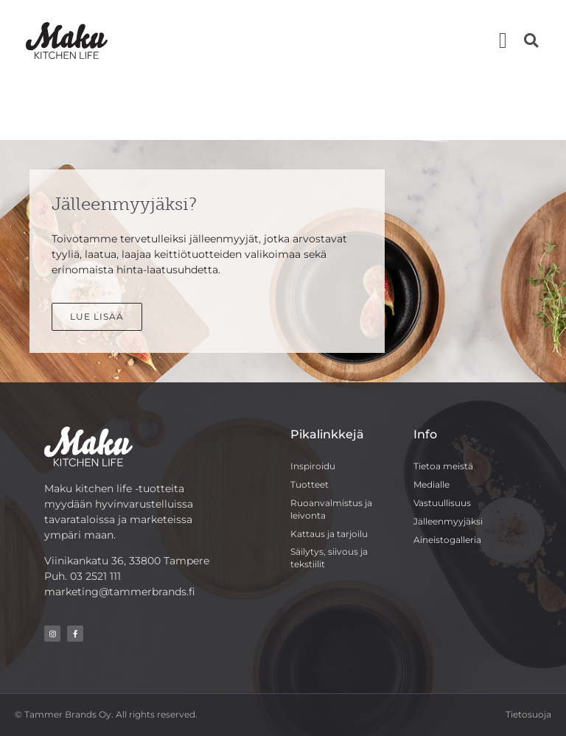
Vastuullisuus (442, 502)
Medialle (431, 484)
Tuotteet (309, 484)
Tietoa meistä (443, 466)
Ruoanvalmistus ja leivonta (331, 509)
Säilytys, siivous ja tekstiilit (329, 557)
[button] (503, 40)
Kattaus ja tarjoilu (329, 533)
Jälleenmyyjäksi (448, 521)
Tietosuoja (528, 714)
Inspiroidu (312, 466)
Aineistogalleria (447, 539)
